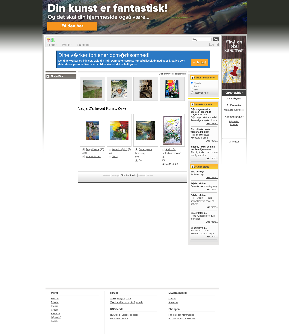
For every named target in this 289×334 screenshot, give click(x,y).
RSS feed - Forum (119, 318)
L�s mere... (212, 123)
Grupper (55, 310)
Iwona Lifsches (93, 156)
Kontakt (172, 298)
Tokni (115, 156)
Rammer (234, 124)
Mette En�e (172, 164)
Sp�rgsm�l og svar (120, 298)
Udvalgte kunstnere (233, 110)
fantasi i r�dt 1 (120, 149)
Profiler (67, 44)
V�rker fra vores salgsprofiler (172, 74)
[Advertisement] (237, 201)
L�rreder (234, 121)
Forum (54, 321)
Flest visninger (199, 93)
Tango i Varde (92, 149)
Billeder (52, 44)
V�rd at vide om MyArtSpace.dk (126, 302)
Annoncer (173, 302)
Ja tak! (201, 62)
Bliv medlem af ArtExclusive (182, 318)
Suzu (141, 160)
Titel (194, 89)
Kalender (55, 313)
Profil (195, 86)
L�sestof (83, 44)
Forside (55, 298)
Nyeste (196, 83)
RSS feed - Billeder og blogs (124, 315)
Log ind (214, 44)
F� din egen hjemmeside (181, 315)
